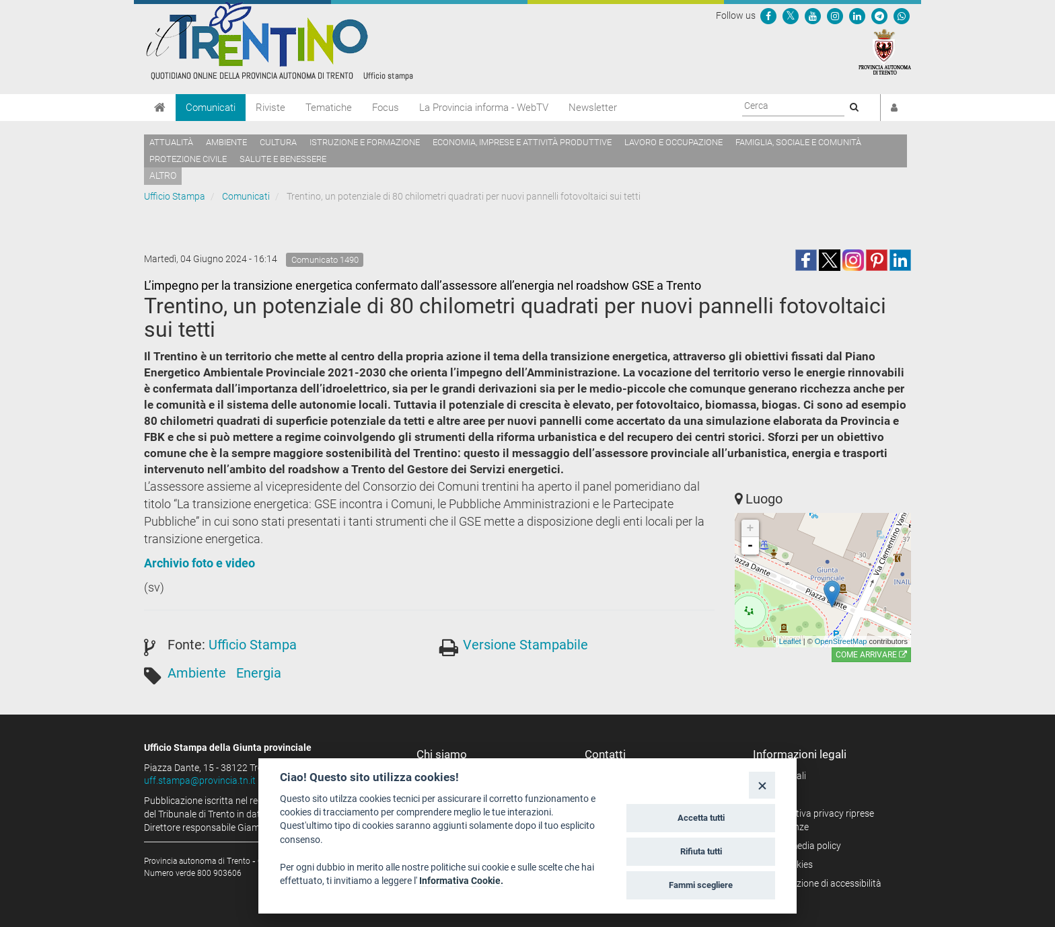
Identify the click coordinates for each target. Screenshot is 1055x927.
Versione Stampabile (525, 645)
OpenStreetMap (841, 641)
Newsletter (593, 108)
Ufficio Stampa (174, 196)
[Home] (160, 107)
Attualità (171, 142)
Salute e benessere (283, 159)
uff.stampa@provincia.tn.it (200, 780)
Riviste (270, 108)
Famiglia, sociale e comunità (798, 142)
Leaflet (790, 641)
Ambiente (226, 142)
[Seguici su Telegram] (879, 15)
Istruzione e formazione (365, 142)
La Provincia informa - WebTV (483, 108)
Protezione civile (188, 159)
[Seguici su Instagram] (835, 15)
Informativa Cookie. (461, 880)
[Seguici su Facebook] (768, 15)
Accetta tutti (701, 818)
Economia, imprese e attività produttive (522, 142)
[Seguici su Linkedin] (857, 15)
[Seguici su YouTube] (812, 15)
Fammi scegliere (701, 885)
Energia (258, 673)
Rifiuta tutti (701, 851)
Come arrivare (871, 654)
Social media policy (801, 845)
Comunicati (210, 108)
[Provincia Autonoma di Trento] (885, 51)
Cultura (278, 142)
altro (162, 175)
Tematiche (328, 108)
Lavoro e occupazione (673, 142)
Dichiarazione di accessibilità (821, 883)
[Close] (762, 785)
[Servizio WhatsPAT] (901, 15)
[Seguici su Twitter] (790, 15)
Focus (385, 108)
